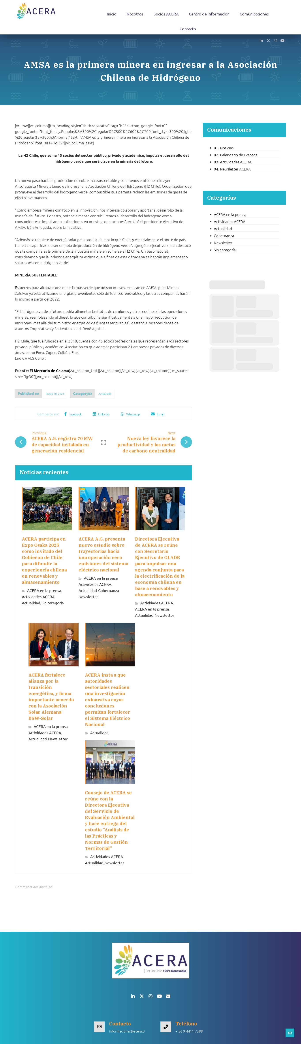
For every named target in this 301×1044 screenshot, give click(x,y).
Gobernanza (108, 590)
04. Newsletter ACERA (232, 168)
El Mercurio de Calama (49, 370)
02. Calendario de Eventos (235, 154)
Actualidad (104, 394)
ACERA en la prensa (44, 590)
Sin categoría (52, 603)
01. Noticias (223, 147)
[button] (261, 40)
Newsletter (88, 596)
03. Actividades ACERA (233, 161)
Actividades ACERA (38, 596)
